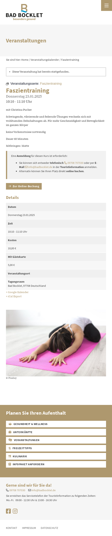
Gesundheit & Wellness (28, 424)
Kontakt (11, 528)
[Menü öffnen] (106, 5)
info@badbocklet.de (38, 167)
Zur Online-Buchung (24, 186)
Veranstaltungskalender (45, 59)
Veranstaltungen (24, 440)
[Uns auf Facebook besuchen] (8, 512)
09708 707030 (73, 163)
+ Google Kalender (17, 292)
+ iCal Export (14, 296)
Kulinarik (18, 456)
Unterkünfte (21, 432)
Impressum (29, 528)
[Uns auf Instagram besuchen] (15, 512)
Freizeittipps (20, 448)
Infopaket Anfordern (26, 464)
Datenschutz (49, 528)
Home (24, 59)
